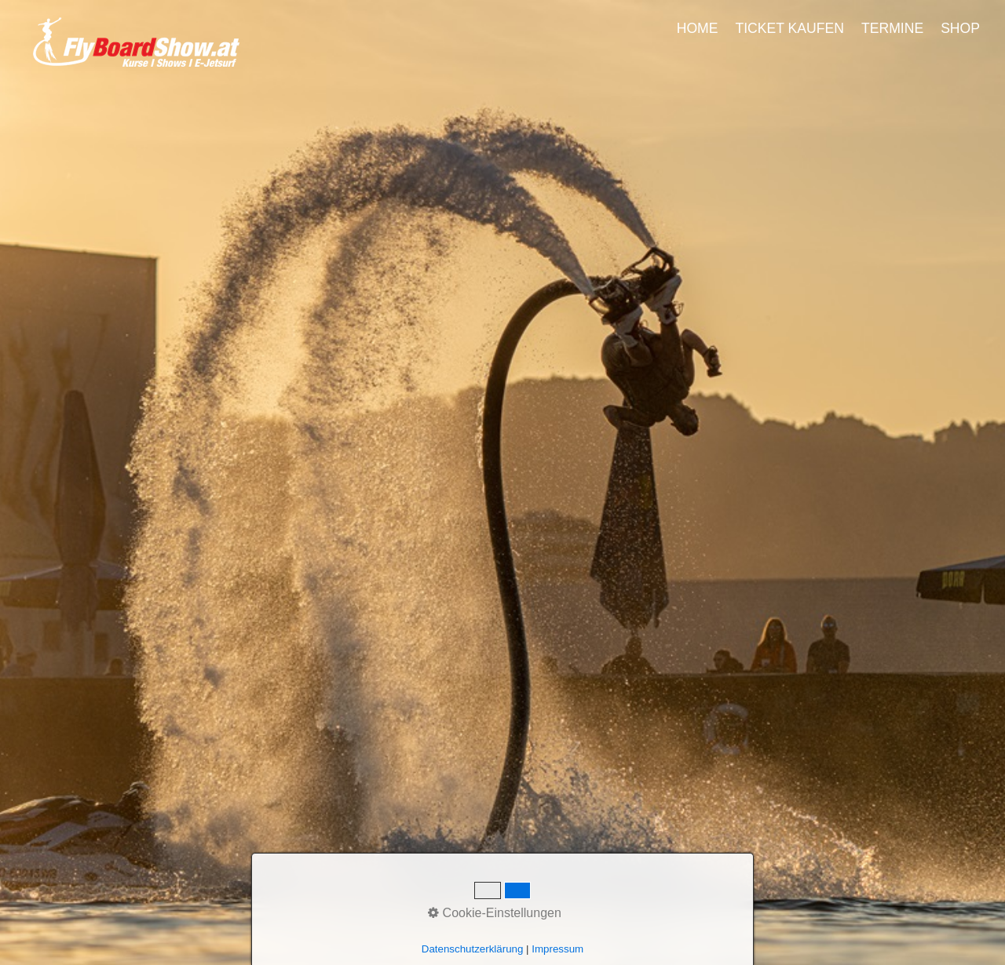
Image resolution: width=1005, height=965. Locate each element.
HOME (697, 28)
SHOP (960, 28)
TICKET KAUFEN (789, 28)
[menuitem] (698, 28)
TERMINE (892, 28)
